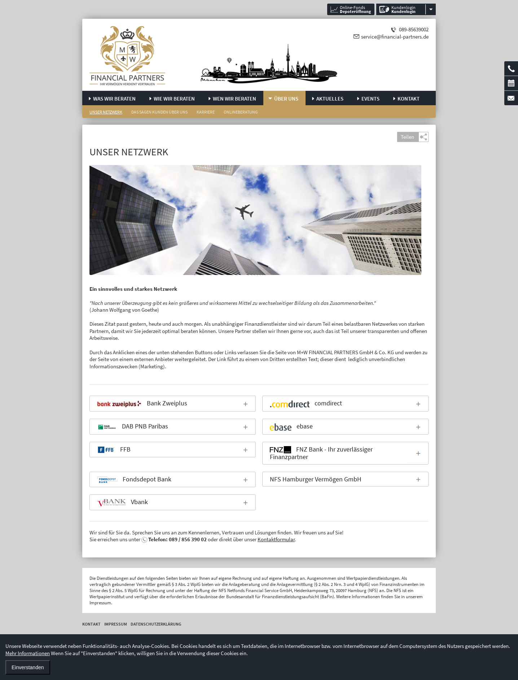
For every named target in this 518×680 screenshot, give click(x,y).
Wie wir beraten (174, 98)
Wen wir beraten (234, 98)
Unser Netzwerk (105, 112)
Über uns (286, 98)
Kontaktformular (276, 539)
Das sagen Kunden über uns (159, 112)
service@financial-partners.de (395, 36)
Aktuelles (329, 98)
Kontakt (409, 98)
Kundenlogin (403, 9)
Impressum (115, 624)
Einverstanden (28, 667)
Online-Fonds (355, 9)
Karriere (206, 112)
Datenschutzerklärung (156, 624)
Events (370, 98)
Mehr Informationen (27, 653)
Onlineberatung (241, 112)
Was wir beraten (114, 98)
